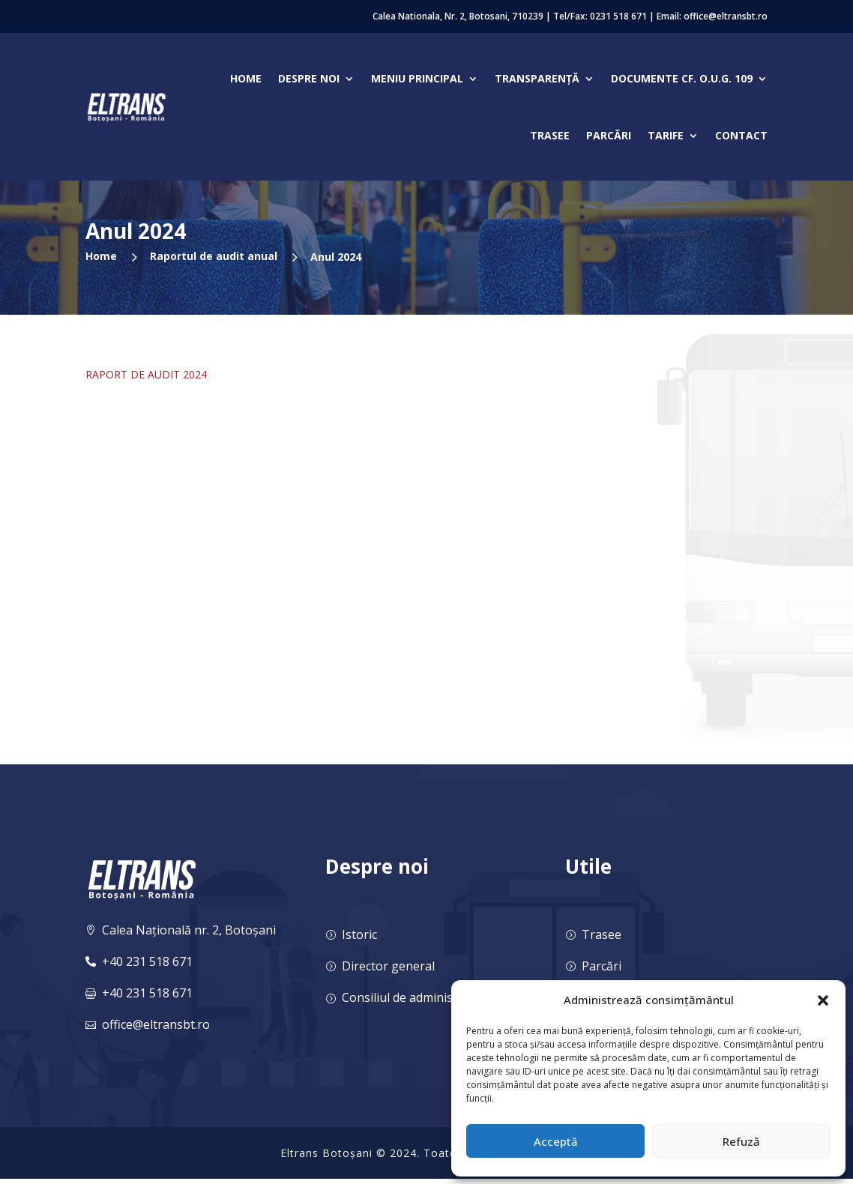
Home (246, 78)
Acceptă (556, 1141)
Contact (741, 135)
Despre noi (309, 78)
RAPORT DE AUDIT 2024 (146, 374)
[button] (823, 1000)
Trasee (550, 135)
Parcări (608, 135)
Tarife (666, 135)
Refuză (741, 1141)
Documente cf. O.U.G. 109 (682, 78)
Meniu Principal (417, 78)
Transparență (537, 78)
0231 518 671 (618, 16)
